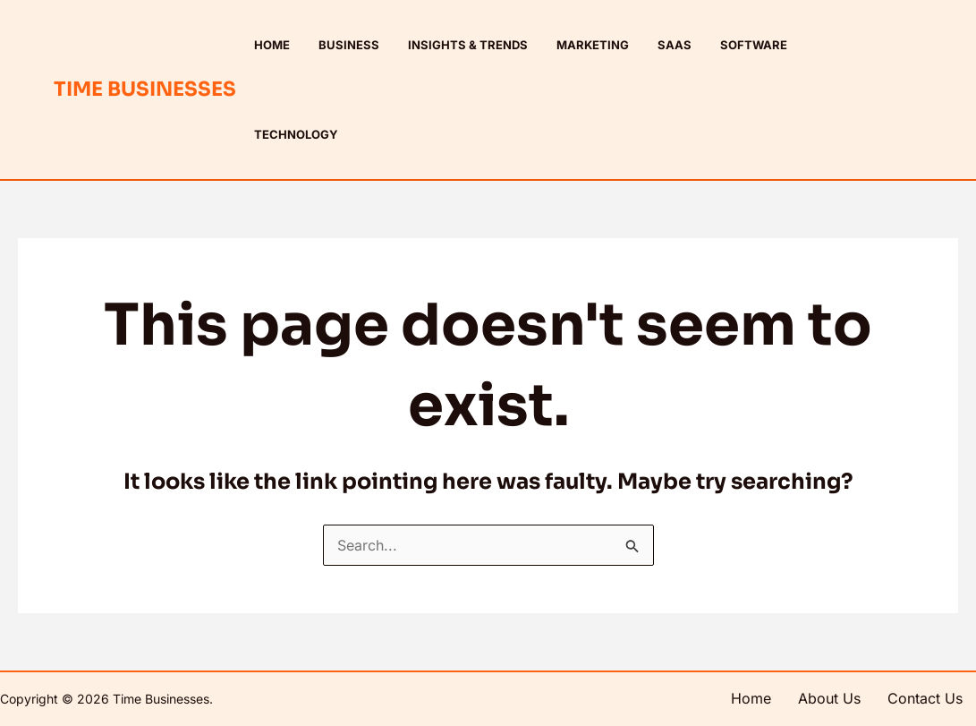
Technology (296, 134)
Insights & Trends (468, 45)
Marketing (592, 45)
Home (272, 45)
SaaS (675, 45)
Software (753, 45)
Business (348, 45)
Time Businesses (145, 89)
